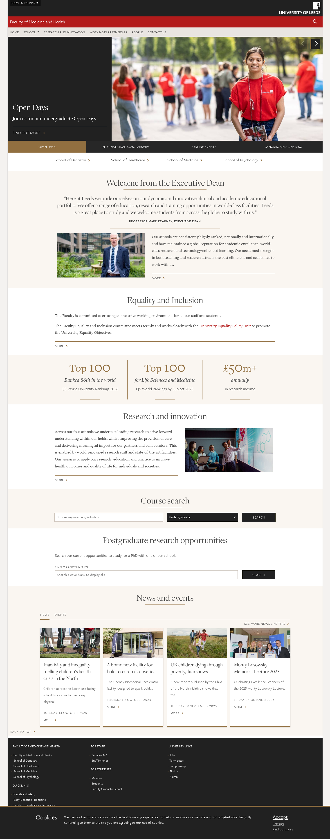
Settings (278, 823)
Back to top (20, 731)
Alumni (174, 776)
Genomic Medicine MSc (283, 146)
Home (14, 32)
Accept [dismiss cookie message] (280, 817)
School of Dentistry (70, 160)
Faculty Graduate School (107, 789)
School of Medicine (182, 160)
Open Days (47, 146)
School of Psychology (241, 160)
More (156, 279)
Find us (174, 771)
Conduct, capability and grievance (34, 805)
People (137, 32)
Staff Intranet (100, 760)
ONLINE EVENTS (204, 146)
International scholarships (126, 146)
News (44, 614)
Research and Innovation (64, 32)
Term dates (176, 760)
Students (97, 783)
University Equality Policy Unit (225, 326)
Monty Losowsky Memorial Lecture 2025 (256, 668)
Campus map (178, 766)
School (29, 32)
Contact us (157, 32)
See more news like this (264, 623)
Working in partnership (108, 32)
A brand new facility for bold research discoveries (131, 668)
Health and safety (24, 794)
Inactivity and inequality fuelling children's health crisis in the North (67, 671)
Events (60, 614)
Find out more (165, 89)
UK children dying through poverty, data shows (197, 668)
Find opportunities (71, 567)
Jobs (172, 755)
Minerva (97, 778)
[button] (315, 22)
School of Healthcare (128, 160)
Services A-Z (99, 755)
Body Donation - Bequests (29, 799)
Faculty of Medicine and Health (37, 22)
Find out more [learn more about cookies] (283, 829)
